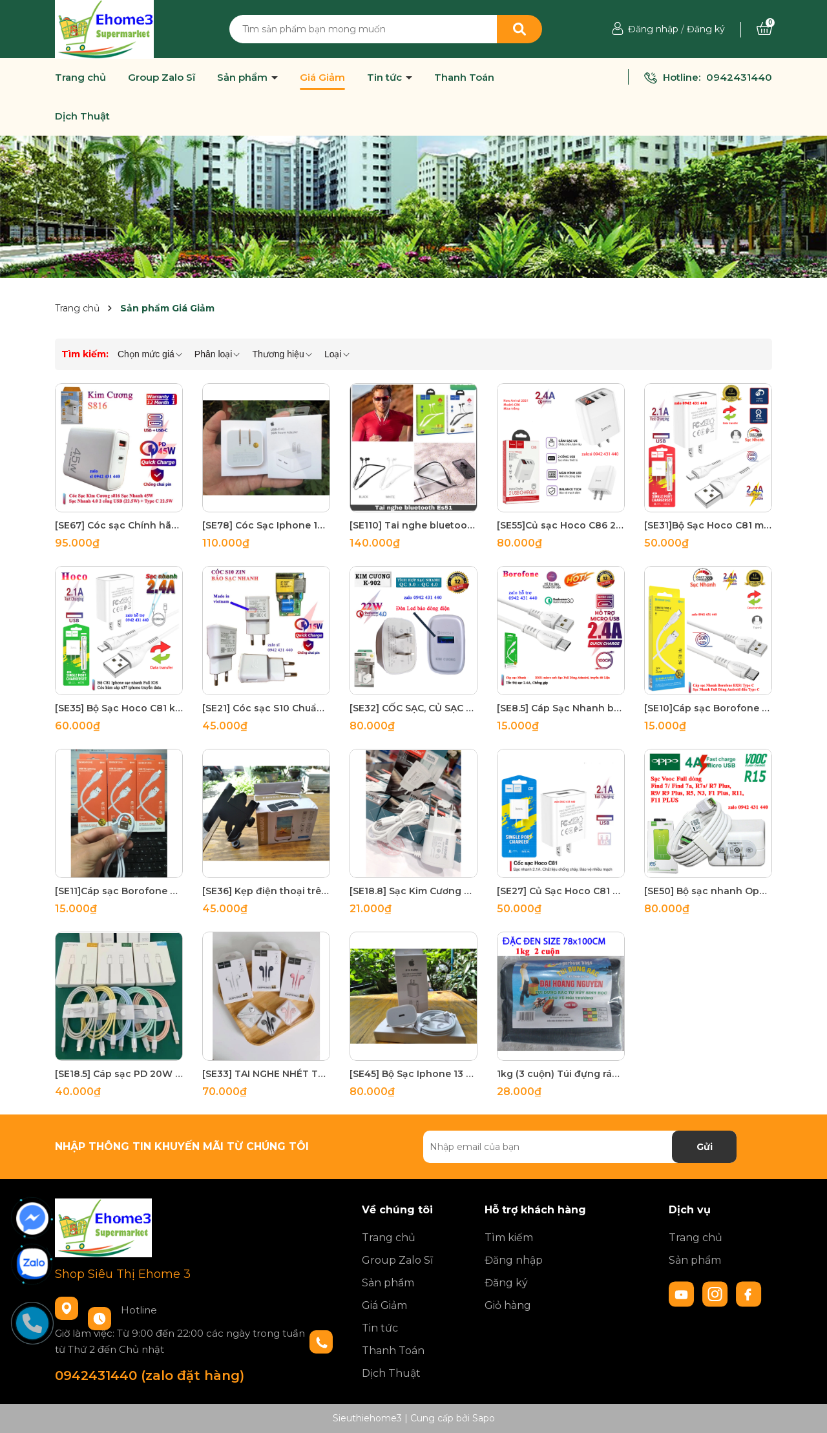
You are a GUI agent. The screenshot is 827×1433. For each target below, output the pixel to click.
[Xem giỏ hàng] (764, 29)
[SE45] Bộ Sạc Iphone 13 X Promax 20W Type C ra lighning (413, 1074)
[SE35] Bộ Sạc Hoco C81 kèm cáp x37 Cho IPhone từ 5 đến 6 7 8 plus (119, 708)
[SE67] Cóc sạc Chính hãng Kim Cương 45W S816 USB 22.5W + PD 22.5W (119, 525)
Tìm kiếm (509, 1237)
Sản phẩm (243, 77)
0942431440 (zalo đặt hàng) (149, 1375)
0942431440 (739, 77)
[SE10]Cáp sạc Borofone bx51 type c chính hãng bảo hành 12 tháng (708, 708)
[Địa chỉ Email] (580, 1147)
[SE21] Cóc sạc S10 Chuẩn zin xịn (266, 708)
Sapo (483, 1418)
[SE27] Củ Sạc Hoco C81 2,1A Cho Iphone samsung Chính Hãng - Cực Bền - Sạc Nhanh (561, 891)
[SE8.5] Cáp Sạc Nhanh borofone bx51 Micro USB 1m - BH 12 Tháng (561, 708)
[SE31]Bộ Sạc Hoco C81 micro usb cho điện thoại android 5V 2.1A (708, 525)
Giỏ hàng (508, 1305)
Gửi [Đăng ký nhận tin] (704, 1147)
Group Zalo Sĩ (161, 77)
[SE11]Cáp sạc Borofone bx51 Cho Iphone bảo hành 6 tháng (119, 891)
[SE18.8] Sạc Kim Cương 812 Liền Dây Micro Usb (413, 891)
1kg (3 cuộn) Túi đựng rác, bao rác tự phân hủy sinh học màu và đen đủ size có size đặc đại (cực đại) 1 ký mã (561, 1074)
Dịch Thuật (82, 116)
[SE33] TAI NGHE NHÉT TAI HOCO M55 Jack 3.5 (266, 1074)
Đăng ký (706, 29)
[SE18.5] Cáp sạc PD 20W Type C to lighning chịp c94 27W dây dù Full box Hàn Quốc (119, 1074)
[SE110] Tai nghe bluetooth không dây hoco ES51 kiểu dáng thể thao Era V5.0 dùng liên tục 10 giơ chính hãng (413, 525)
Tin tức (385, 77)
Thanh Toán (464, 77)
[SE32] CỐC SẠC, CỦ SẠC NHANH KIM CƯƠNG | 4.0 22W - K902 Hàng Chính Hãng (413, 708)
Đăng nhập (653, 29)
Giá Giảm (322, 77)
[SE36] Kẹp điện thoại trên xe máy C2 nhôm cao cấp (266, 891)
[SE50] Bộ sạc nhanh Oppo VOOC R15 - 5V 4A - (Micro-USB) (708, 891)
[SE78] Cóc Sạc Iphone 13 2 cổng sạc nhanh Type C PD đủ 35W (266, 525)
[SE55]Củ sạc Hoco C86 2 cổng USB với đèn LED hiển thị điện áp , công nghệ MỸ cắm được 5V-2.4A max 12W (561, 525)
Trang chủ (80, 77)
